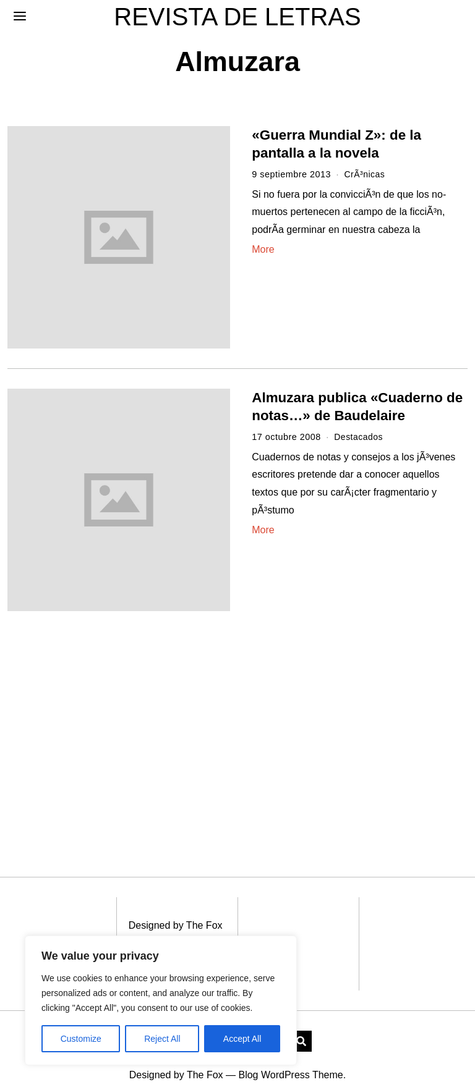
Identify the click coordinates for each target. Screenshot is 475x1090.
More (263, 249)
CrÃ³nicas (365, 174)
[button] (301, 1027)
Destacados (359, 437)
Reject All (162, 1039)
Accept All (242, 1039)
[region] (161, 1000)
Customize (81, 1039)
